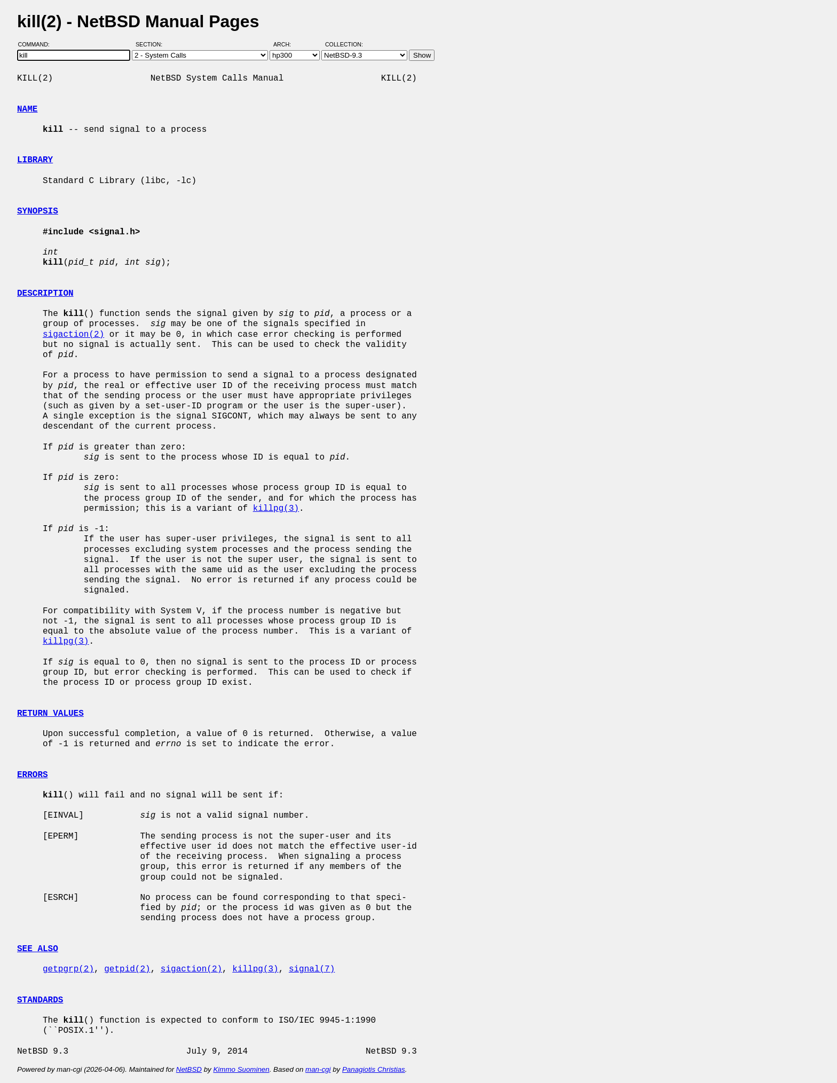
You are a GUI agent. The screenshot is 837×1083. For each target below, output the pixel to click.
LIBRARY (35, 160)
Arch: (287, 44)
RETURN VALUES (50, 714)
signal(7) (312, 969)
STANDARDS (40, 1000)
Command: (37, 44)
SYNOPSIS (37, 211)
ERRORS (32, 775)
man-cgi (317, 1069)
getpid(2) (127, 969)
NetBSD (189, 1069)
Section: (151, 44)
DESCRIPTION (45, 293)
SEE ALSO (37, 949)
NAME (27, 109)
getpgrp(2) (68, 969)
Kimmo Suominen (241, 1069)
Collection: (344, 44)
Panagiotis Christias (373, 1069)
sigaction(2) (73, 335)
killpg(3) (276, 509)
